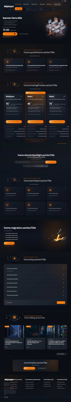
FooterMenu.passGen (61, 388)
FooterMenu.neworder (29, 382)
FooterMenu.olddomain (29, 386)
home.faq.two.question (35, 275)
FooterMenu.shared (13, 382)
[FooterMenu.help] (62, 380)
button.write (61, 302)
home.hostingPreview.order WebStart (14, 121)
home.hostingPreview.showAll (62, 143)
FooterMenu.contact (61, 382)
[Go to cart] (63, 1)
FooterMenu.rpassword (61, 384)
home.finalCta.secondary (42, 368)
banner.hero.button (10, 34)
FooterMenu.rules (47, 384)
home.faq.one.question (35, 268)
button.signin (18, 8)
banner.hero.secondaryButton (24, 33)
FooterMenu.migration (29, 388)
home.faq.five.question (35, 287)
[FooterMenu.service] (16, 380)
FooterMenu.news (47, 382)
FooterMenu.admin (13, 386)
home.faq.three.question (35, 279)
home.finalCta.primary (29, 368)
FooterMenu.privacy (47, 386)
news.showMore (61, 354)
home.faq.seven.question (35, 295)
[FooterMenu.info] (49, 380)
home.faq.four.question (35, 283)
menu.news (42, 4)
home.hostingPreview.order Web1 (35, 121)
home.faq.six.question (35, 291)
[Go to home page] (9, 6)
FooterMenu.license (13, 388)
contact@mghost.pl (9, 387)
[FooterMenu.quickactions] (32, 380)
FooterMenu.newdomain (29, 384)
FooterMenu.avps (13, 384)
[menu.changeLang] (66, 1)
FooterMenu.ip (59, 386)
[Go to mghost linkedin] (7, 397)
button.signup (57, 4)
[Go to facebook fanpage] (5, 397)
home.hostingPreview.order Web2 (57, 121)
